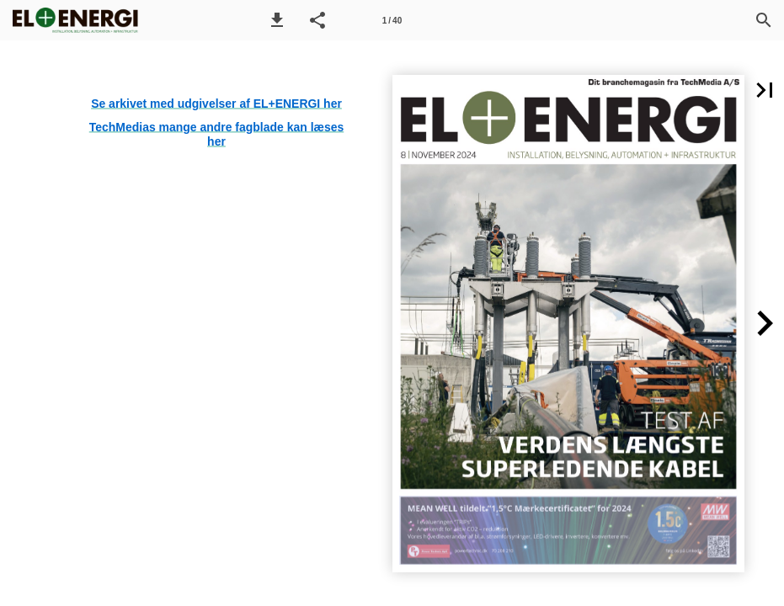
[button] (277, 20)
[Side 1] (392, 20)
